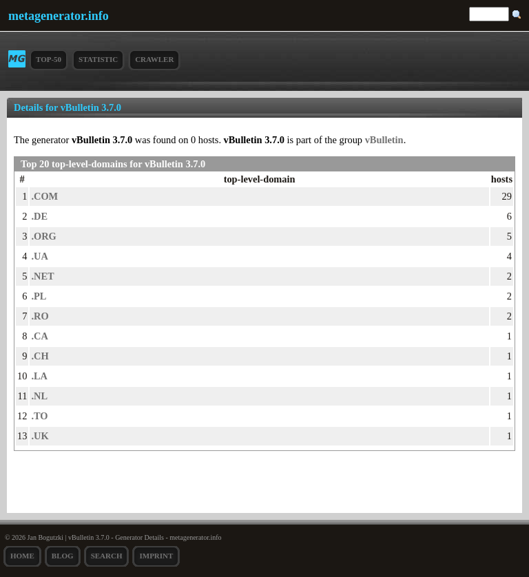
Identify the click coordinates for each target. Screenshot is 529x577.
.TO (39, 415)
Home (22, 556)
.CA (39, 336)
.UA (39, 256)
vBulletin (384, 139)
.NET (42, 276)
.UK (39, 435)
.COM (44, 196)
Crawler (154, 59)
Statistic (98, 59)
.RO (39, 316)
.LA (39, 375)
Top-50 (48, 59)
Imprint (156, 556)
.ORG (43, 236)
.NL (39, 395)
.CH (39, 355)
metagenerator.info (58, 16)
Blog (63, 556)
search (107, 556)
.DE (39, 216)
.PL (38, 296)
